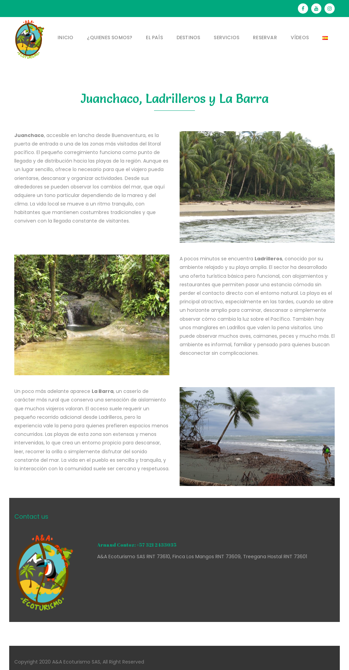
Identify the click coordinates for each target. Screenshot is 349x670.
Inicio (65, 37)
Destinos (188, 37)
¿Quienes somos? (109, 37)
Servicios (226, 37)
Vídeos (300, 37)
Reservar (265, 37)
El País (154, 37)
